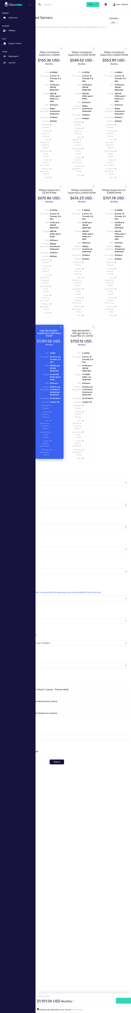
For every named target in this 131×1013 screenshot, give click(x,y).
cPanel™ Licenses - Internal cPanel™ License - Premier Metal (74, 894)
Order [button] (93, 4)
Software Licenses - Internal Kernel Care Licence (69, 906)
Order (113, 1001)
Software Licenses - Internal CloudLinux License (69, 918)
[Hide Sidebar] (30, 4)
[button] (105, 4)
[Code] (53, 967)
